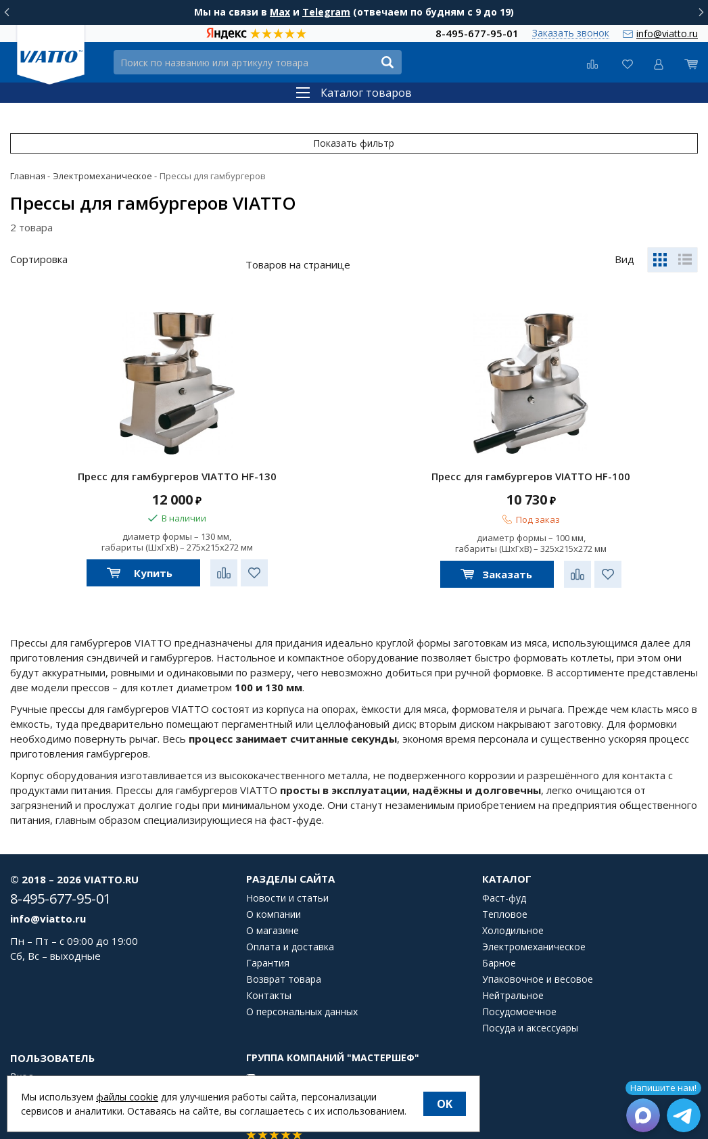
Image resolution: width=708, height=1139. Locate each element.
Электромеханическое (534, 922)
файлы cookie (127, 1096)
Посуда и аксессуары (530, 1003)
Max (280, 11)
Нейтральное (513, 971)
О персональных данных (302, 987)
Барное (499, 939)
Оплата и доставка (290, 922)
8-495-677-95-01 (477, 33)
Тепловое (504, 890)
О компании (273, 890)
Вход (21, 1052)
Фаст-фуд (504, 874)
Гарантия (267, 939)
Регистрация (39, 1068)
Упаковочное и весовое (537, 955)
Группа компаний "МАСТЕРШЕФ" (332, 1033)
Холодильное (513, 906)
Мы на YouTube (292, 1071)
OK (444, 1103)
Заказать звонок (570, 33)
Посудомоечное (519, 987)
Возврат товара (283, 955)
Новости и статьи (287, 874)
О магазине (272, 906)
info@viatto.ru (667, 33)
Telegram (326, 11)
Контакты (268, 971)
